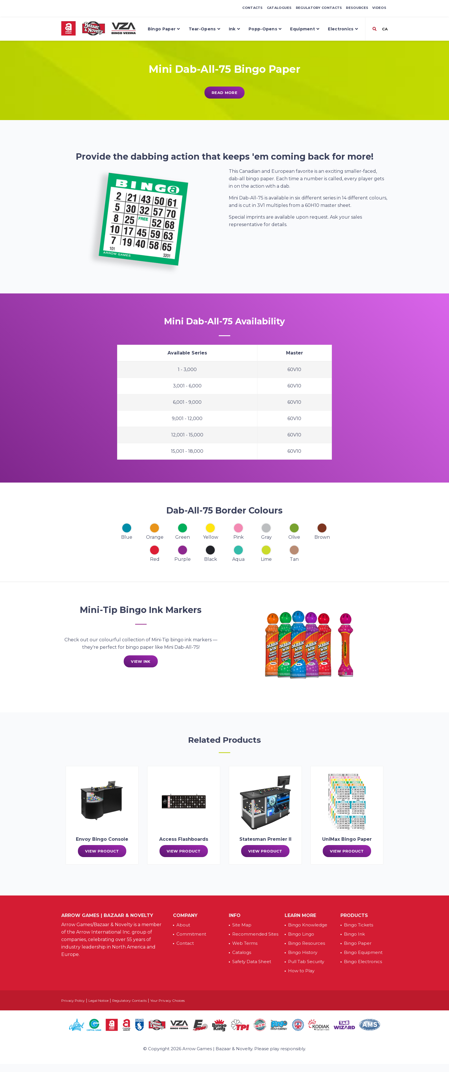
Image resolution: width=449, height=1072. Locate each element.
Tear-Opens (204, 29)
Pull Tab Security (306, 961)
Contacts (252, 8)
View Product (102, 851)
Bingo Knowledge (307, 925)
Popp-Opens (265, 29)
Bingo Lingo (301, 934)
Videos (379, 8)
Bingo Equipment (363, 952)
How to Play (301, 970)
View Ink (140, 661)
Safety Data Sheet (251, 961)
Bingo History (302, 952)
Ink (234, 29)
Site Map (241, 925)
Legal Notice (98, 1000)
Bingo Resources (306, 943)
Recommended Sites (255, 934)
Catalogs (241, 952)
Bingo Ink (354, 934)
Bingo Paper (164, 29)
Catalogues (279, 8)
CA (384, 29)
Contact (185, 943)
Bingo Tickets (358, 925)
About (183, 925)
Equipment (304, 29)
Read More (224, 92)
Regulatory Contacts (319, 8)
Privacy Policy (73, 1000)
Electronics (343, 29)
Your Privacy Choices (167, 1000)
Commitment (191, 934)
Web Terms (244, 943)
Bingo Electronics (363, 961)
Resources (357, 8)
